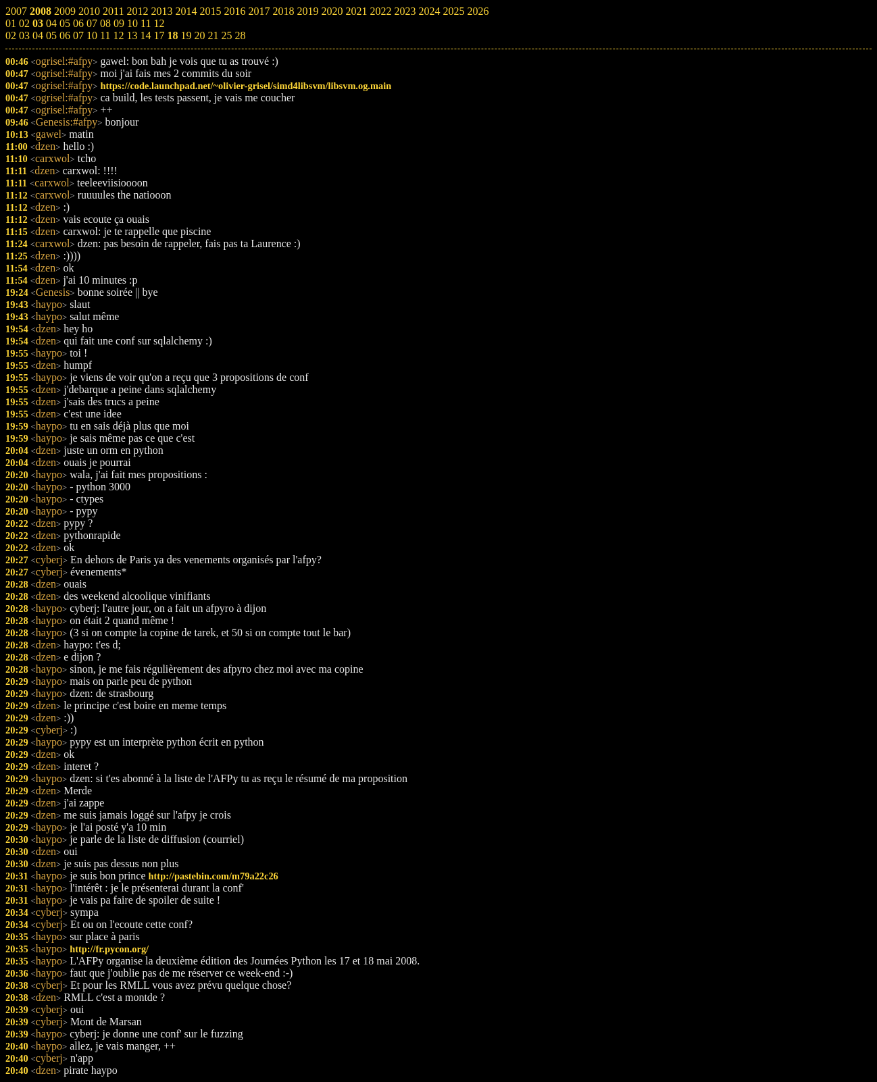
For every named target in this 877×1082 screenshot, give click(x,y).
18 (172, 35)
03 (24, 35)
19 (185, 35)
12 (118, 35)
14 (145, 35)
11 (105, 35)
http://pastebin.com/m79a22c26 (213, 876)
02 (10, 35)
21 (212, 35)
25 (226, 35)
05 (51, 35)
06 (64, 35)
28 (239, 35)
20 (199, 35)
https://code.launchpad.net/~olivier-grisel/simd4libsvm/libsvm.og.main (245, 85)
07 (78, 35)
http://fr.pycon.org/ (109, 949)
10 (91, 35)
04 (37, 35)
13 (131, 35)
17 (158, 35)
